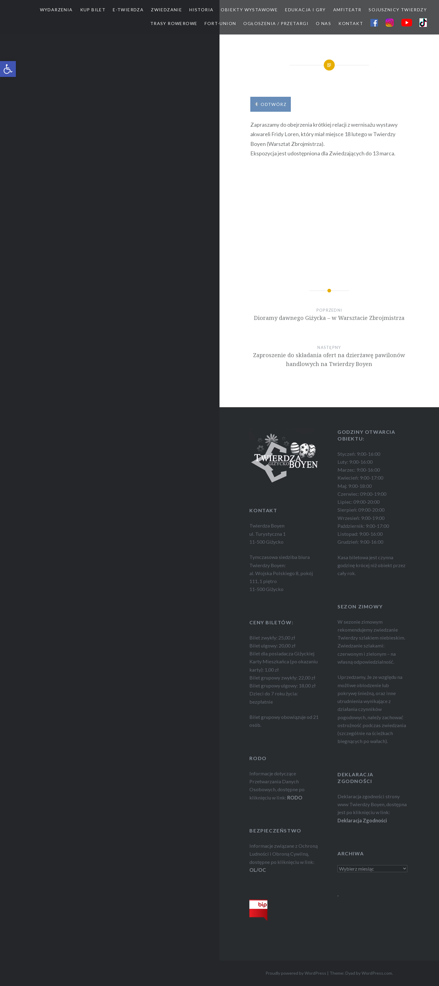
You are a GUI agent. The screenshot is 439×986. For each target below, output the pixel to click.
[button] (8, 69)
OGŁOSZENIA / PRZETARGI (276, 23)
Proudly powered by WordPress (296, 973)
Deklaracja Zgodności (362, 820)
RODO (294, 797)
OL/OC (257, 870)
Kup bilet (93, 9)
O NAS (323, 23)
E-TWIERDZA (128, 9)
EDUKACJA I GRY (305, 9)
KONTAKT (350, 23)
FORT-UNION (220, 23)
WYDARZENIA (56, 9)
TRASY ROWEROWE (174, 23)
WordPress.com (377, 973)
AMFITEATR (347, 9)
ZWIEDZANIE (166, 9)
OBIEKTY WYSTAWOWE (249, 9)
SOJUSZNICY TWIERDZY (398, 9)
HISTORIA (201, 9)
